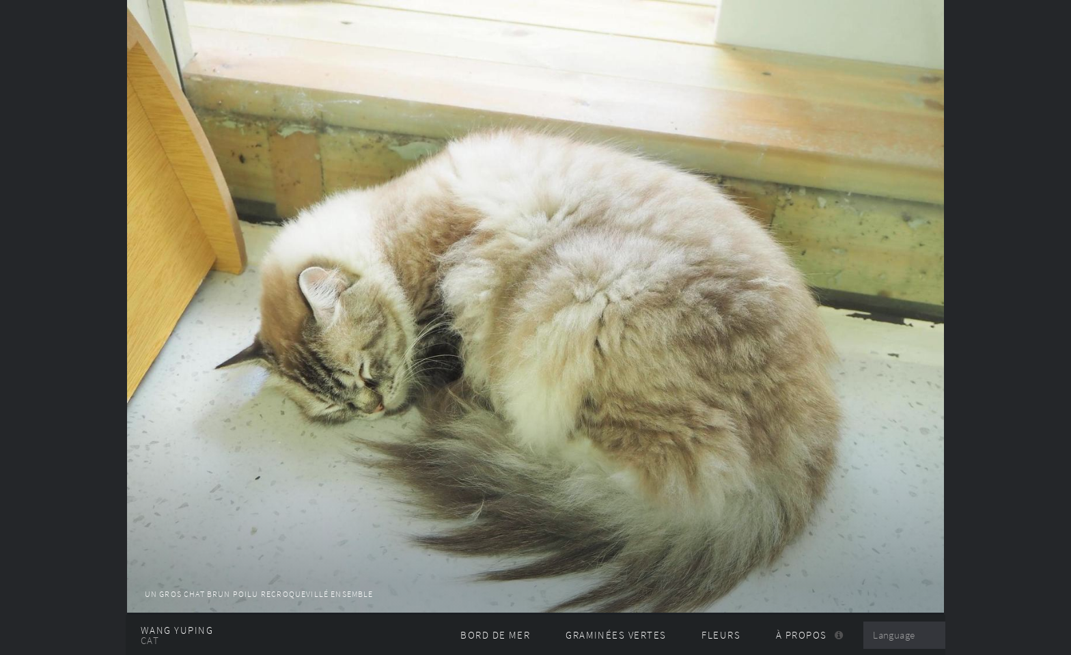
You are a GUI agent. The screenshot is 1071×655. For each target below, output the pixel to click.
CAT (150, 641)
